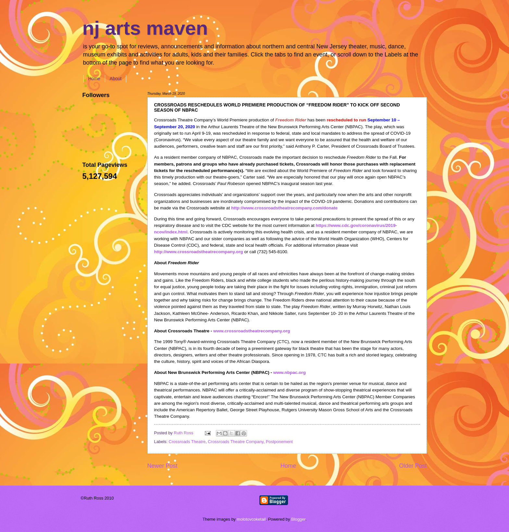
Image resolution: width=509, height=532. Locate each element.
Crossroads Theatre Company (235, 441)
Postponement (279, 441)
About (116, 78)
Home (94, 78)
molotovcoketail (251, 519)
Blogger (298, 519)
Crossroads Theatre (187, 441)
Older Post (413, 466)
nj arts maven (145, 28)
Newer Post (162, 466)
